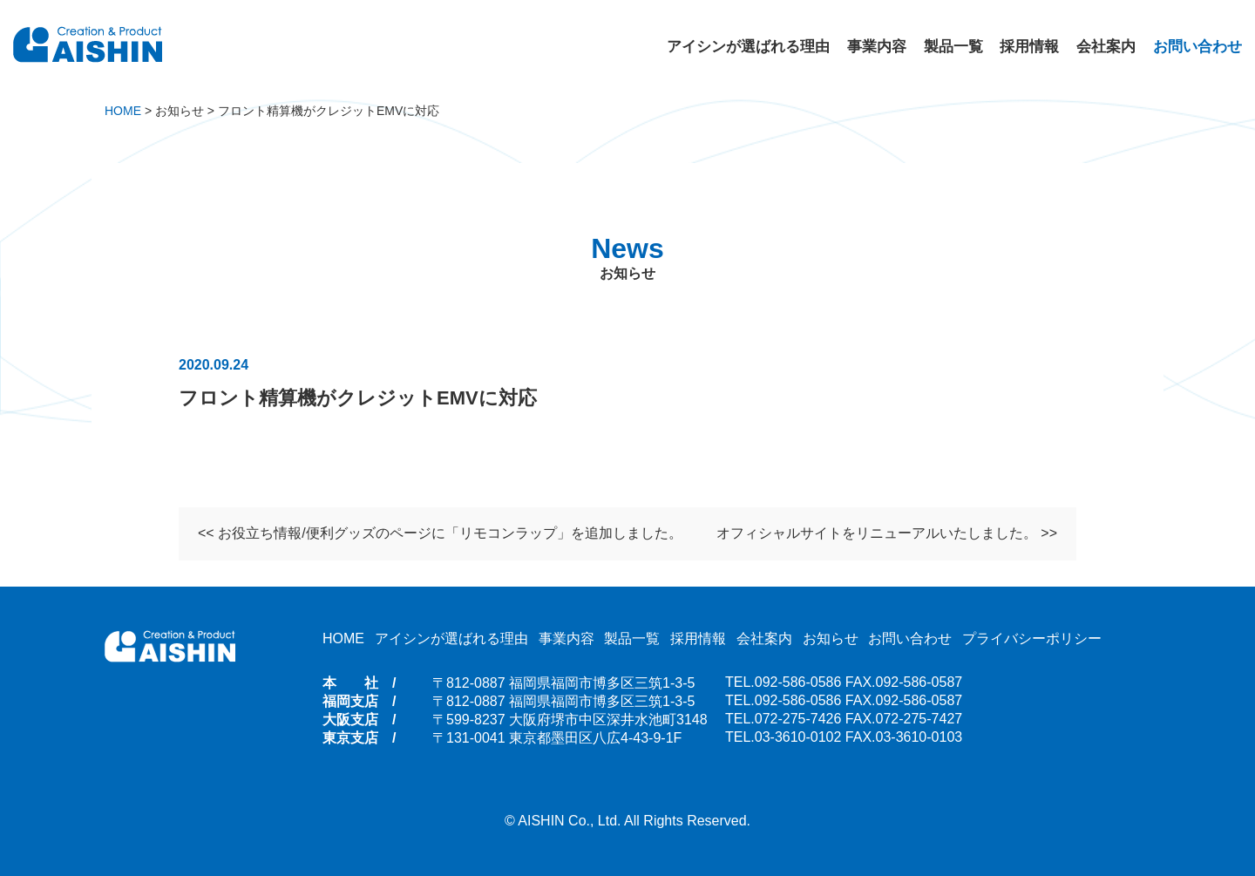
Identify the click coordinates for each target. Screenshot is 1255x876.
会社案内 (1106, 46)
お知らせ (830, 638)
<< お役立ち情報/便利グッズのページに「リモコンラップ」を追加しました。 (440, 534)
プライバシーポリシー (1032, 638)
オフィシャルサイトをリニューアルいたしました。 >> (886, 534)
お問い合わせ (1197, 46)
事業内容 (876, 46)
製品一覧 (953, 46)
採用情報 (1029, 46)
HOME (343, 638)
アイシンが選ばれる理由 (748, 46)
